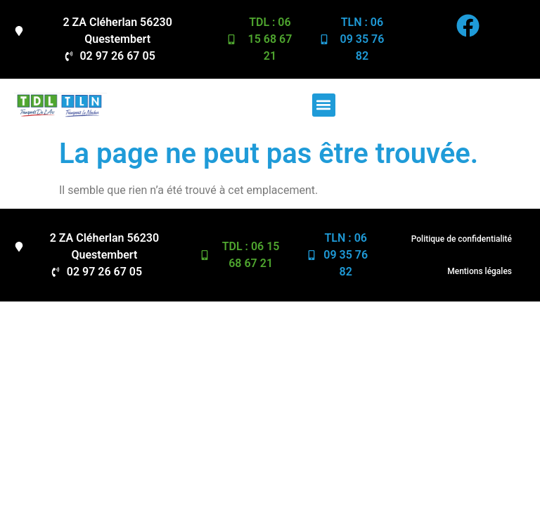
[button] (323, 105)
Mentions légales (479, 271)
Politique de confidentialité (461, 239)
